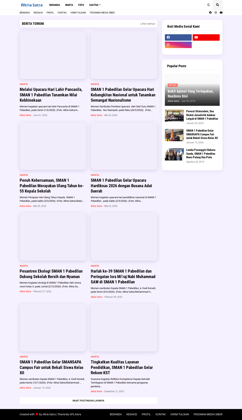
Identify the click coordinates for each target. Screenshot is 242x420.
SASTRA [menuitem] (93, 4)
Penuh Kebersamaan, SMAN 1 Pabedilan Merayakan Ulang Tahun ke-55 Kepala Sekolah (52, 185)
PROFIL (50, 12)
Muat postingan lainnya (88, 400)
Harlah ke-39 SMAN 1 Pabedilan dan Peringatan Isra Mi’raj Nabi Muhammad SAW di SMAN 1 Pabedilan (123, 276)
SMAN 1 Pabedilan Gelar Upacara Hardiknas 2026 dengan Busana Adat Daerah (121, 185)
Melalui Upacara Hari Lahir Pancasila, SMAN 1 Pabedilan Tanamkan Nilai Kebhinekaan (51, 95)
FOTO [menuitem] (81, 4)
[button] (208, 5)
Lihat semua (147, 23)
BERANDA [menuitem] (54, 4)
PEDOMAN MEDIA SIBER (102, 12)
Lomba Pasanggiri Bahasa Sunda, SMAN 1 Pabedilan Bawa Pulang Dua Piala (200, 153)
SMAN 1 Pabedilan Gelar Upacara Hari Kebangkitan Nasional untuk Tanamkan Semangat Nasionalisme (123, 95)
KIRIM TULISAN (78, 12)
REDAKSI (38, 12)
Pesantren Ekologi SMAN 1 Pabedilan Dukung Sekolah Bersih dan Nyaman (51, 274)
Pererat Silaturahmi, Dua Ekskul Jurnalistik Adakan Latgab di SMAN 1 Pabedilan (202, 115)
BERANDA (25, 12)
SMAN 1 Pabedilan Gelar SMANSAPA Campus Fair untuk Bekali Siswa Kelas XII (51, 367)
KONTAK (62, 12)
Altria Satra (49, 414)
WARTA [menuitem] (69, 4)
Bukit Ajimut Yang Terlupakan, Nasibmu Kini (191, 93)
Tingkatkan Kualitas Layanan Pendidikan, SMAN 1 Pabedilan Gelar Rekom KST (122, 367)
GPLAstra (75, 414)
